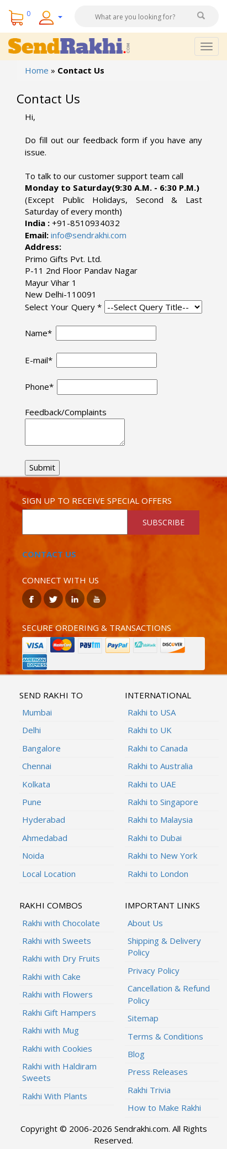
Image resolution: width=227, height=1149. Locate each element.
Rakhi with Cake (51, 976)
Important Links (162, 905)
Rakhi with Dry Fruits (61, 958)
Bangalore (41, 748)
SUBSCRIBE (163, 522)
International (158, 695)
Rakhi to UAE (152, 784)
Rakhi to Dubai (155, 837)
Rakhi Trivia (149, 1089)
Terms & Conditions (165, 1036)
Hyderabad (43, 819)
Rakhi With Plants (54, 1095)
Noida (33, 855)
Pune (31, 801)
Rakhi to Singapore (163, 801)
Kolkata (36, 784)
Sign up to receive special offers (97, 500)
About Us (145, 922)
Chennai (36, 765)
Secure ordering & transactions (96, 627)
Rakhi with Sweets (56, 940)
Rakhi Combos (50, 905)
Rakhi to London (158, 873)
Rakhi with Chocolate (61, 922)
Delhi (31, 729)
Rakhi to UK (150, 729)
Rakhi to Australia (160, 765)
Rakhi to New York (162, 855)
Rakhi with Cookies (57, 1048)
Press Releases (158, 1071)
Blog (136, 1053)
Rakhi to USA (152, 712)
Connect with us (60, 580)
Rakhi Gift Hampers (59, 1012)
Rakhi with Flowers (57, 994)
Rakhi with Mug (50, 1030)
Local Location (49, 873)
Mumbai (37, 712)
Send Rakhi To (51, 695)
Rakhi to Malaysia (160, 819)
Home (37, 70)
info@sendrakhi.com (87, 235)
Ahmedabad (44, 837)
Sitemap (143, 1017)
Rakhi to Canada (158, 748)
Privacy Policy (154, 970)
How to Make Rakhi (164, 1107)
